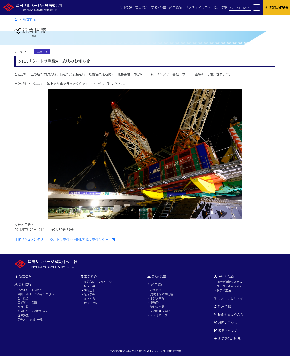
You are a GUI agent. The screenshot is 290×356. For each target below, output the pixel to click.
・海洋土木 (88, 290)
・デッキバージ (157, 315)
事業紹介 (141, 7)
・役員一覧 (21, 307)
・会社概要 (21, 298)
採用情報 (220, 7)
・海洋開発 (88, 294)
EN (256, 7)
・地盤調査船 (155, 298)
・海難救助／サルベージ (96, 282)
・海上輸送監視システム (229, 286)
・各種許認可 (22, 315)
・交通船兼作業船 (158, 311)
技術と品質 (224, 276)
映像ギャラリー (229, 330)
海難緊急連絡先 (276, 7)
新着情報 (29, 19)
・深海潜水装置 (157, 307)
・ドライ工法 (222, 290)
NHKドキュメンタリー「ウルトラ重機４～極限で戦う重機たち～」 (64, 239)
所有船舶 (175, 7)
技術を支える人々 (228, 314)
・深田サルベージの (34, 294)
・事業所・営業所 (25, 302)
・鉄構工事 (88, 286)
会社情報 (125, 7)
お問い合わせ (240, 8)
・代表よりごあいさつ (28, 290)
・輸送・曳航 (89, 303)
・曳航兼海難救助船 (160, 294)
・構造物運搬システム (228, 282)
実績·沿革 (158, 7)
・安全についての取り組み (31, 311)
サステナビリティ (198, 7)
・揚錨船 (153, 302)
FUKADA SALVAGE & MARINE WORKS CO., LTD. (141, 351)
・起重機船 (154, 290)
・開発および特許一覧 (28, 319)
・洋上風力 (88, 299)
